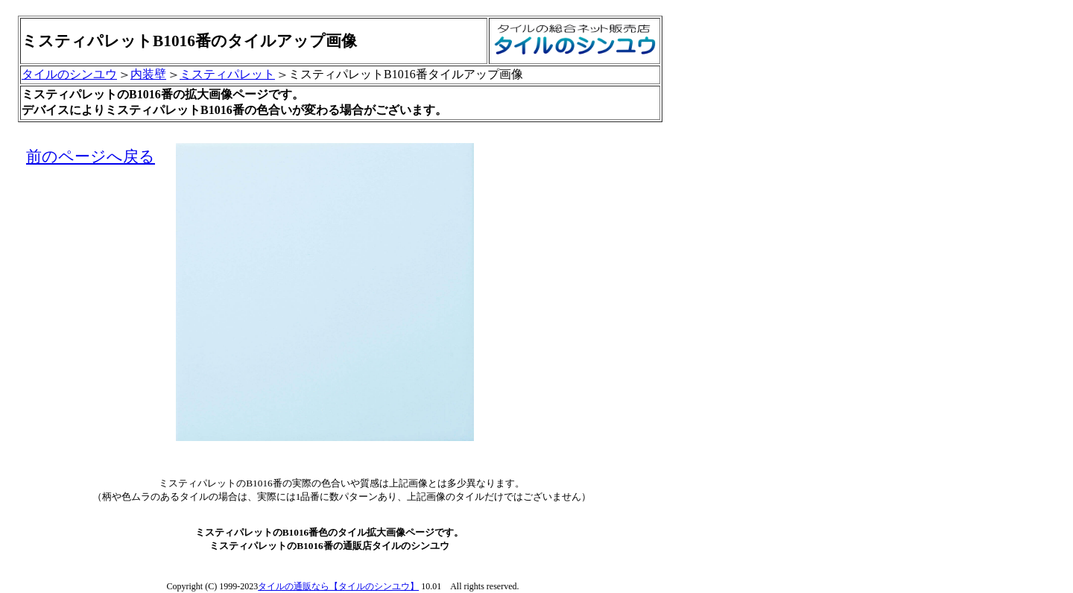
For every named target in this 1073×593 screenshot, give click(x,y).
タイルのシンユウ (69, 74)
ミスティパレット (227, 74)
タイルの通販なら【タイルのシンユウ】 (338, 586)
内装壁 (148, 74)
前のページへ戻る (90, 156)
